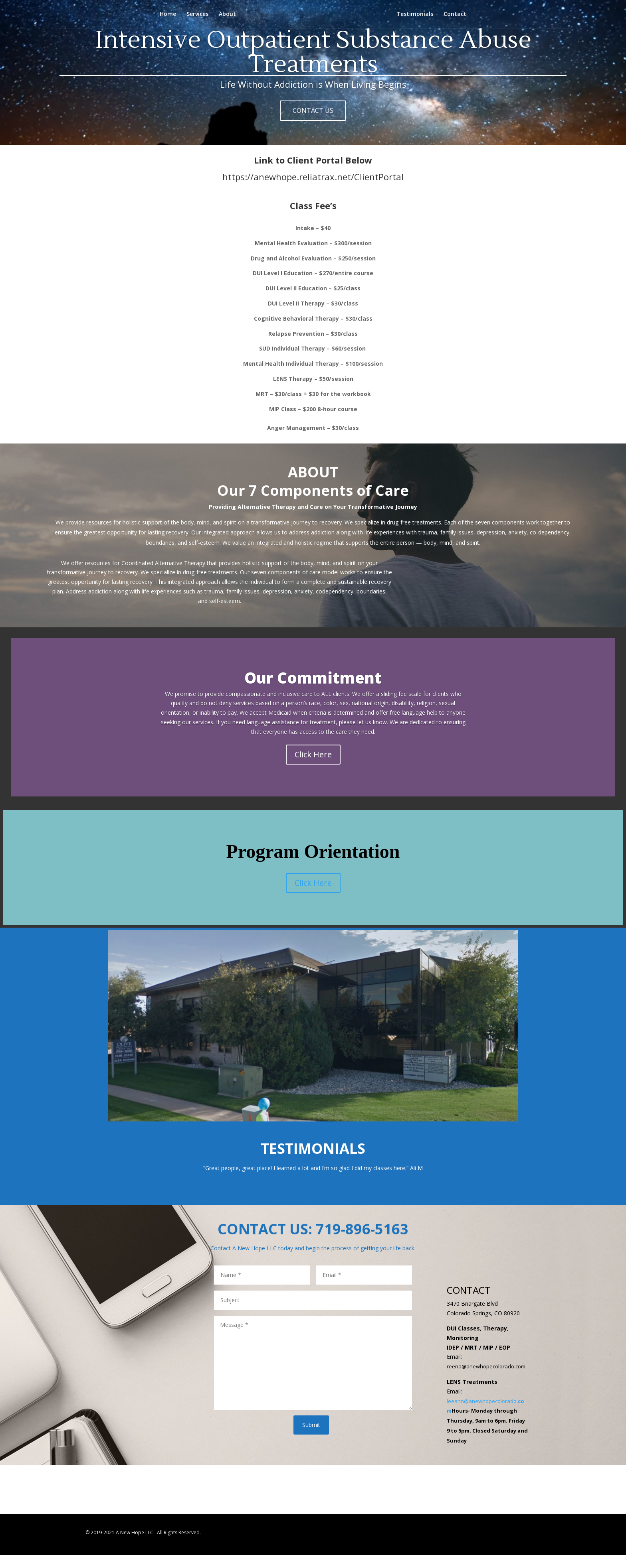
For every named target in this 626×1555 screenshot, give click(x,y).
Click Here (313, 754)
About (227, 14)
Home (168, 14)
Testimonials (414, 14)
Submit (311, 1425)
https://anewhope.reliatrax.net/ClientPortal (313, 174)
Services (197, 14)
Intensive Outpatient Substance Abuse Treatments (313, 59)
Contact (455, 14)
